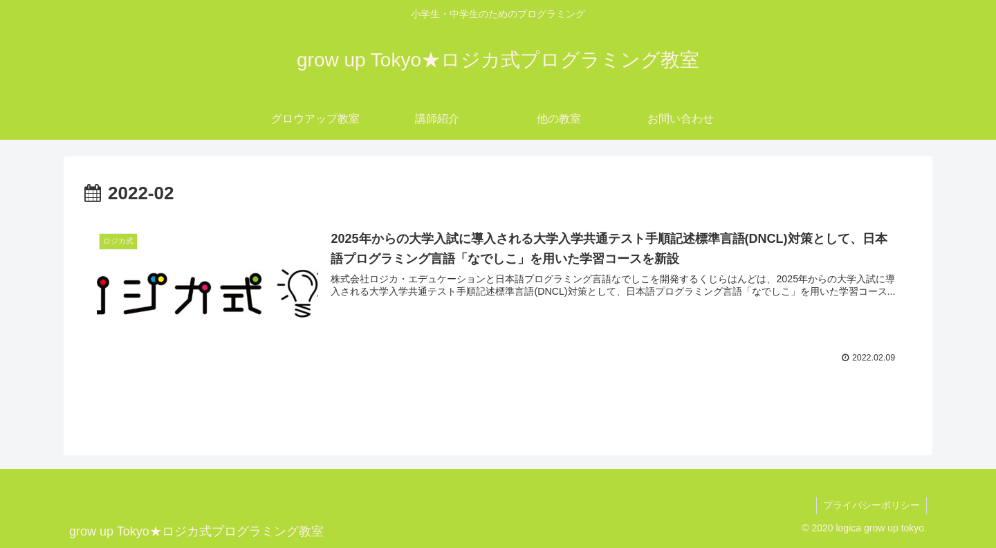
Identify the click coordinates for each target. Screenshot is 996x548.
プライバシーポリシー (870, 505)
